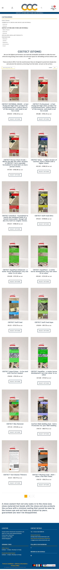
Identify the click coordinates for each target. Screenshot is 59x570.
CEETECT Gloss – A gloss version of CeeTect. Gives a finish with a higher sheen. (44, 162)
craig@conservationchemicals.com (40, 541)
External (5, 24)
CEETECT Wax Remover (15, 425)
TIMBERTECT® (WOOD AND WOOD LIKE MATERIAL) (17, 22)
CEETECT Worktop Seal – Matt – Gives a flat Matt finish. (44, 476)
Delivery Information (21, 564)
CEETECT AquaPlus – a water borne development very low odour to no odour (44, 374)
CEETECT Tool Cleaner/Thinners (15, 476)
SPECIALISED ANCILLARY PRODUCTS (12, 35)
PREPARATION (6, 38)
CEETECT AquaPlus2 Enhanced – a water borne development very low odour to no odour (15, 272)
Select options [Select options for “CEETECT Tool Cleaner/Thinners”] (15, 484)
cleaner (5, 41)
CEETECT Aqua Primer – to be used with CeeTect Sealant (15, 373)
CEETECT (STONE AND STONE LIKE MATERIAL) (15, 28)
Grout (4, 46)
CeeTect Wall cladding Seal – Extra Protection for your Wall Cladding (44, 425)
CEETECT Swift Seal (15, 323)
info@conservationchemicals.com (40, 537)
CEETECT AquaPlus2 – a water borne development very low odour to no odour (44, 272)
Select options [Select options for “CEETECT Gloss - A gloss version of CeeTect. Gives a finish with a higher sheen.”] (44, 172)
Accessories (6, 45)
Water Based (6, 30)
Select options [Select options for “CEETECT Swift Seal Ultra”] (44, 225)
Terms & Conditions (8, 564)
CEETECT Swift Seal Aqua (44, 323)
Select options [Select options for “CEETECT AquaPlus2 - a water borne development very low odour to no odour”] (44, 282)
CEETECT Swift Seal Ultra (44, 217)
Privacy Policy (15, 566)
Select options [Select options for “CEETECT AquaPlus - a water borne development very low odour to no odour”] (44, 384)
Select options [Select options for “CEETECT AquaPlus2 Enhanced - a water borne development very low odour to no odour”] (15, 282)
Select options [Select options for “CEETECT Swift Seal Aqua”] (44, 331)
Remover (5, 39)
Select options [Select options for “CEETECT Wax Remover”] (15, 433)
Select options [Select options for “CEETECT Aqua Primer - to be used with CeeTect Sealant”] (15, 382)
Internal (5, 26)
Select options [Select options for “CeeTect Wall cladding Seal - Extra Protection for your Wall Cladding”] (44, 435)
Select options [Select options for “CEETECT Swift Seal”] (15, 331)
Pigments (5, 43)
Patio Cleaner (6, 20)
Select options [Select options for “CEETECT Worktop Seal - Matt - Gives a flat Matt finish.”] (44, 485)
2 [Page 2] (29, 497)
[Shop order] (8, 68)
